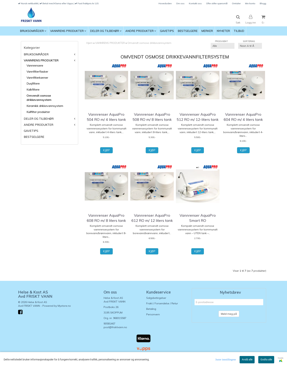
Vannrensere (35, 65)
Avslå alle (247, 359)
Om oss (180, 3)
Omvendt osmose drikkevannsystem (149, 43)
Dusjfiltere (33, 83)
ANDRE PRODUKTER (38, 124)
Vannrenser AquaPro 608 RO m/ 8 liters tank (106, 218)
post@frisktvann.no (115, 327)
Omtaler (236, 3)
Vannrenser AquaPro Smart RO (198, 218)
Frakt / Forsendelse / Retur (162, 303)
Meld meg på (229, 313)
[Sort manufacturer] (222, 46)
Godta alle (266, 359)
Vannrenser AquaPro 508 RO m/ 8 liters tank (152, 117)
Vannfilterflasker (37, 71)
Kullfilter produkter (38, 112)
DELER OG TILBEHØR (39, 118)
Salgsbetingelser (156, 298)
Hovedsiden (165, 3)
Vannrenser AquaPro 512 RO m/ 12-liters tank (198, 117)
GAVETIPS (31, 131)
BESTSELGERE (34, 137)
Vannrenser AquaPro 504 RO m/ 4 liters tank (106, 117)
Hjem (89, 43)
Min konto (250, 3)
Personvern (153, 314)
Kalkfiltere (33, 89)
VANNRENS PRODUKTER (41, 60)
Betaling (151, 309)
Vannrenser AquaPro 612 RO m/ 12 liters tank (152, 218)
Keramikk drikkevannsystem (45, 106)
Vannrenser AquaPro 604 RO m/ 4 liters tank (243, 117)
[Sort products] (250, 46)
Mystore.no (64, 305)
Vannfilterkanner (37, 77)
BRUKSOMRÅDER (36, 54)
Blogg (263, 3)
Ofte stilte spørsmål (217, 3)
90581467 (109, 323)
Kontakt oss (195, 3)
